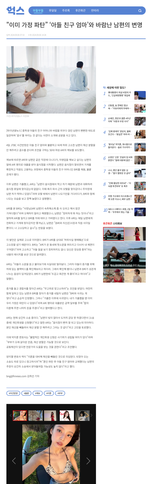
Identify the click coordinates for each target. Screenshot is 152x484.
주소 (143, 34)
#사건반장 (13, 393)
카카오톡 (137, 34)
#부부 (60, 393)
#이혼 (48, 393)
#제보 (37, 393)
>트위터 (131, 34)
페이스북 (125, 34)
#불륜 (26, 393)
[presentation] (10, 415)
